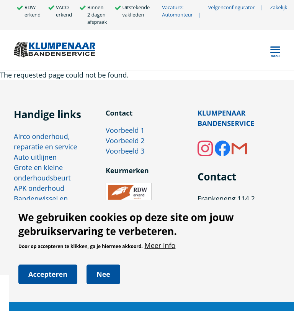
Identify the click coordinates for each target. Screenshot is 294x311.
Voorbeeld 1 (125, 130)
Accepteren (47, 280)
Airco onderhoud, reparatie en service (45, 141)
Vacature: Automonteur (177, 11)
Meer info (159, 250)
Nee (103, 280)
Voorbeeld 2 (125, 140)
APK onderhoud (39, 188)
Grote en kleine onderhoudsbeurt (42, 172)
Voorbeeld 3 (125, 151)
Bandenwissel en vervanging (41, 203)
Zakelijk (278, 7)
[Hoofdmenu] (275, 49)
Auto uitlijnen (35, 157)
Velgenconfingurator (235, 7)
